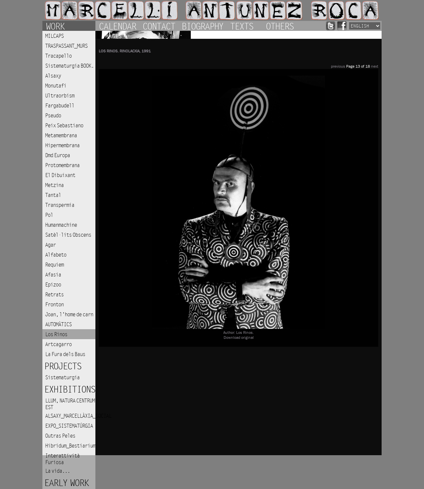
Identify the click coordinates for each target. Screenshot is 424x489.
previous (338, 66)
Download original (239, 337)
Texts (241, 26)
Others (279, 26)
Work (55, 26)
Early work (66, 483)
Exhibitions (69, 390)
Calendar (117, 26)
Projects (62, 366)
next (374, 66)
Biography (202, 26)
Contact (158, 26)
